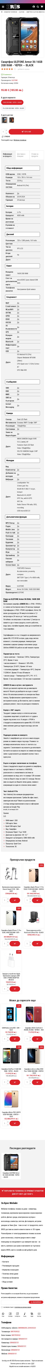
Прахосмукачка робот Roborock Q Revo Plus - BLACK (33, 931)
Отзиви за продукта (34, 155)
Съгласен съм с (16, 1307)
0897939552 (15, 1332)
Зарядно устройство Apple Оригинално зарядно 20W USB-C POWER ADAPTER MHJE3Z (11, 977)
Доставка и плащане (21, 155)
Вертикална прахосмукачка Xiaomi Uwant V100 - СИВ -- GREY (11, 889)
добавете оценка (23, 69)
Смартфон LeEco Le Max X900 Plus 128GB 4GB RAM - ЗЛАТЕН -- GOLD (33, 1071)
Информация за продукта (7, 155)
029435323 (32, 1328)
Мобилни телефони (10, 12)
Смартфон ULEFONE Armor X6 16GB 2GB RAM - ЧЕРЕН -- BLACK (11, 1175)
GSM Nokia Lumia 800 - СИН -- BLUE (11, 1029)
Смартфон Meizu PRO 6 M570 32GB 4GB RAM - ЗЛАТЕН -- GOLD (11, 1114)
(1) (15, 69)
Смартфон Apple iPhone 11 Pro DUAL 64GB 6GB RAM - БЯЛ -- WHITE (11, 932)
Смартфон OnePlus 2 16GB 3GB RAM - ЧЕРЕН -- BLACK (11, 1070)
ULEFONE (21, 12)
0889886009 (22, 1328)
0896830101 (22, 1339)
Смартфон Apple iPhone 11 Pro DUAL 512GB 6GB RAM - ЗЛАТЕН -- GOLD (34, 889)
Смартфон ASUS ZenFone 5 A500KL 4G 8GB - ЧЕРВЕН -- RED (34, 1029)
